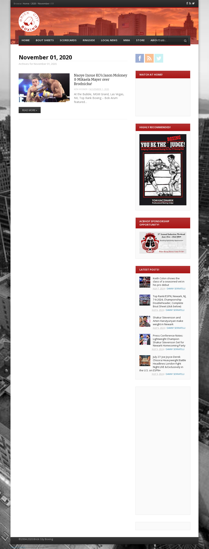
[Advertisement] (155, 450)
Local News (109, 40)
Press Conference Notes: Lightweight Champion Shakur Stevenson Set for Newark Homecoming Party (169, 340)
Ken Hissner (80, 89)
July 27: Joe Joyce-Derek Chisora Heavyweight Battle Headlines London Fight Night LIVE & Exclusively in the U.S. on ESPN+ (162, 363)
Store (140, 40)
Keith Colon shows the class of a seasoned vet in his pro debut (168, 281)
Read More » (29, 110)
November (44, 3)
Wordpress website (18, 547)
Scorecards (68, 40)
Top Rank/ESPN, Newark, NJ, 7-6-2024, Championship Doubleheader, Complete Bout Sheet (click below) (169, 301)
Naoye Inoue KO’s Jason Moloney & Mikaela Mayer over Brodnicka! (100, 79)
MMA (126, 40)
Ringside (89, 40)
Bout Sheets (45, 40)
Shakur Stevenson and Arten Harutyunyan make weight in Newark (168, 321)
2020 (33, 3)
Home (26, 3)
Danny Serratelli (176, 288)
